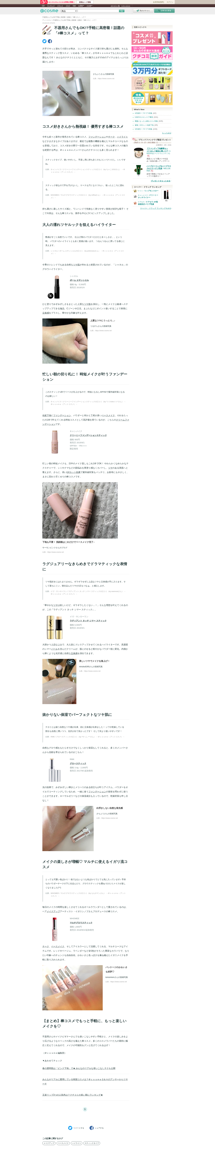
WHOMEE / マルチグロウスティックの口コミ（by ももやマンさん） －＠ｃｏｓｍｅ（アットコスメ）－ (88, 894)
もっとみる (166, 133)
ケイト (140, 191)
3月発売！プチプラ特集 (143, 129)
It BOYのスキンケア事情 (144, 117)
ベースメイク (108, 415)
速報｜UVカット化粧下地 (144, 125)
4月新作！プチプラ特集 (143, 113)
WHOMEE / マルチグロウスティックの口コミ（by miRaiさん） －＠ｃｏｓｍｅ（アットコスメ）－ (88, 196)
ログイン (170, 2)
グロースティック (78, 763)
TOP (43, 5)
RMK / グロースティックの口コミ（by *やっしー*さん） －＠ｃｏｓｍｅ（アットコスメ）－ (88, 737)
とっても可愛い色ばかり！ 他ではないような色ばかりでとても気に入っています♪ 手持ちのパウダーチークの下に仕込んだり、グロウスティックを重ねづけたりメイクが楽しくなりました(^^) (85, 883)
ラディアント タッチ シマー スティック (88, 620)
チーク (111, 137)
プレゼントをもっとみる (160, 181)
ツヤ (110, 468)
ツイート (76, 1128)
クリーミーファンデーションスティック (88, 435)
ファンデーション (97, 137)
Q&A (74, 5)
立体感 (45, 313)
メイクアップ (53, 911)
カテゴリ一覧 (115, 6)
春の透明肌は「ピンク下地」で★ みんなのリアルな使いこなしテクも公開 (78, 1068)
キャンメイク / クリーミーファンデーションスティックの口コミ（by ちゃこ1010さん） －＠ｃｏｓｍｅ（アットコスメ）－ (88, 170)
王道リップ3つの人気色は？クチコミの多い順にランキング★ (72, 1095)
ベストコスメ (125, 6)
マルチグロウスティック (81, 922)
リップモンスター (151, 191)
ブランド (60, 5)
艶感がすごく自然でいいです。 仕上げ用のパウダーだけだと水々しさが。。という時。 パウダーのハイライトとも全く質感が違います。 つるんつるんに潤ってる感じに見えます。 (85, 241)
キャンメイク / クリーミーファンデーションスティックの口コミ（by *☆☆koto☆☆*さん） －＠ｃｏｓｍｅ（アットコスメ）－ (88, 403)
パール (54, 649)
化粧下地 (46, 415)
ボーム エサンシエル (79, 280)
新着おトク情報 (85, 2)
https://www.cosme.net (106, 79)
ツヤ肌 (76, 265)
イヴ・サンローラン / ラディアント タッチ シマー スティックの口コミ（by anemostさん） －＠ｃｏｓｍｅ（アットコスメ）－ (88, 592)
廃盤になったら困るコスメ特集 (146, 121)
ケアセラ (141, 202)
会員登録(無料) (158, 2)
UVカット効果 (73, 472)
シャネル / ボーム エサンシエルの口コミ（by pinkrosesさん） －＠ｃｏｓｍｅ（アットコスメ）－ (87, 252)
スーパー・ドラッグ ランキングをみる (155, 208)
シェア (97, 1128)
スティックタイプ (92, 1143)
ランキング (51, 5)
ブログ (68, 5)
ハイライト (122, 137)
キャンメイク (143, 195)
